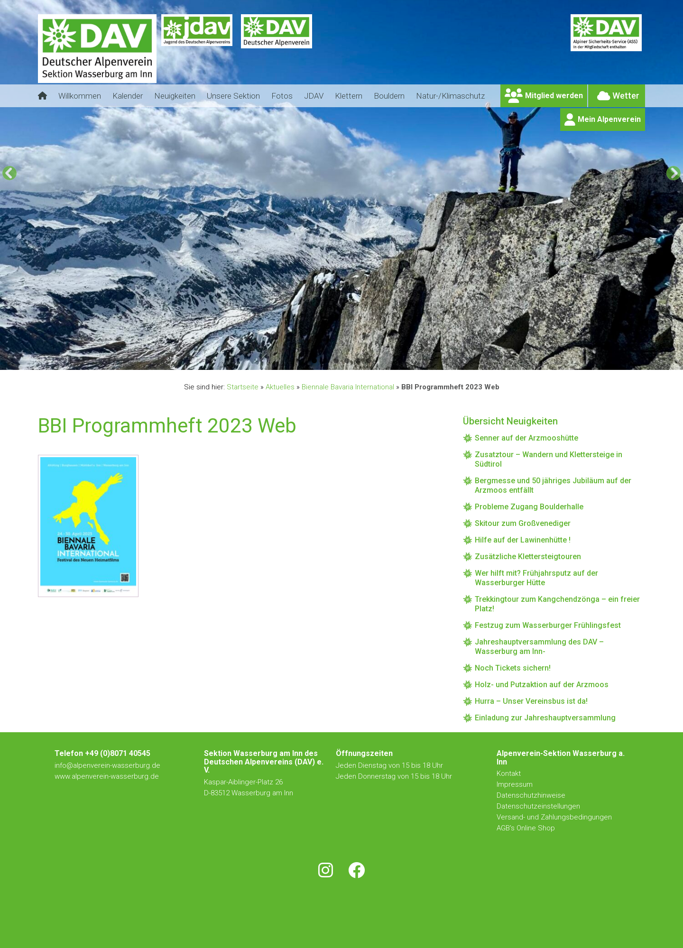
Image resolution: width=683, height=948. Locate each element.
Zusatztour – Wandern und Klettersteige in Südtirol (548, 459)
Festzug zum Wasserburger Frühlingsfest (548, 625)
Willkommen (79, 96)
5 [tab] (357, 360)
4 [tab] (347, 360)
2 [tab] (325, 360)
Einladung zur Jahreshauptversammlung (545, 717)
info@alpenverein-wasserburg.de (107, 765)
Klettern (348, 96)
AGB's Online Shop (526, 828)
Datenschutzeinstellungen (538, 806)
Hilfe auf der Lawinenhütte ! (523, 539)
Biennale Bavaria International (348, 387)
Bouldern (389, 96)
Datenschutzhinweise (531, 795)
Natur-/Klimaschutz (450, 96)
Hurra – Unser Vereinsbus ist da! (531, 701)
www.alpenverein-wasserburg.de (107, 776)
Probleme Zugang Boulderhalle (529, 506)
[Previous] (9, 173)
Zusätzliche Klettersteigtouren (528, 556)
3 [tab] (336, 360)
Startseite (242, 387)
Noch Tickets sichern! (513, 667)
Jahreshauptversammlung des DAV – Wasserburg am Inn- (539, 646)
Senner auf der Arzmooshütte (526, 437)
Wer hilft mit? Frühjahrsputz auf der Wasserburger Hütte (536, 578)
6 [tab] (368, 360)
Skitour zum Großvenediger (523, 523)
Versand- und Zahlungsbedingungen (554, 817)
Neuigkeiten (174, 96)
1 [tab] (314, 360)
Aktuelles (280, 387)
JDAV (313, 96)
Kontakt (510, 773)
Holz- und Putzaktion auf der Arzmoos (542, 684)
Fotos (282, 96)
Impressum (515, 784)
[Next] (673, 173)
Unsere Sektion (233, 96)
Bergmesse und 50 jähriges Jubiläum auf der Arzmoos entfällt (553, 485)
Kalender (127, 96)
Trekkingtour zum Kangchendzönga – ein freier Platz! (557, 604)
